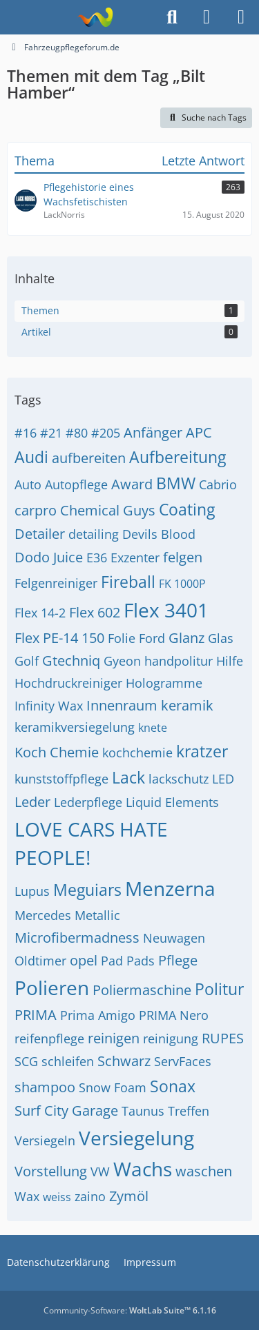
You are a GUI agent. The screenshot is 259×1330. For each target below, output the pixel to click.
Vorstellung (51, 1171)
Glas (220, 638)
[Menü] (241, 17)
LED (223, 778)
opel (83, 960)
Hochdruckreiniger (68, 683)
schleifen (67, 1061)
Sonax (172, 1086)
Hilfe (229, 661)
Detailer (40, 533)
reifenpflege (49, 1038)
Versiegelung (136, 1138)
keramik (187, 705)
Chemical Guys (107, 510)
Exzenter (135, 557)
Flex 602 (94, 612)
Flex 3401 (166, 610)
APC (199, 432)
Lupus (32, 891)
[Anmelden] (206, 17)
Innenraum (121, 705)
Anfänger (153, 432)
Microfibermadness (77, 937)
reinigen (114, 1038)
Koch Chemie (57, 752)
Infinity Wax (49, 705)
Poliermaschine (142, 990)
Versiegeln (45, 1140)
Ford (152, 638)
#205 (105, 432)
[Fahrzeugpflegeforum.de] (95, 17)
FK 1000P (182, 583)
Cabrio (218, 484)
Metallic (97, 915)
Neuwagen (174, 938)
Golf (27, 661)
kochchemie (137, 752)
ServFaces (182, 1061)
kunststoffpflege (61, 778)
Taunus (143, 1111)
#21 (51, 432)
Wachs (142, 1169)
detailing (93, 534)
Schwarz (124, 1061)
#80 (77, 432)
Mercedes (43, 915)
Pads (140, 960)
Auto (28, 484)
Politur (219, 989)
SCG (26, 1061)
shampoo (45, 1087)
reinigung (170, 1038)
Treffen (188, 1111)
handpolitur (178, 661)
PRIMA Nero (174, 1015)
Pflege (178, 960)
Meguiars (87, 890)
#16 (26, 432)
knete (152, 727)
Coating (187, 509)
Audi (31, 457)
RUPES (223, 1038)
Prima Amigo (97, 1015)
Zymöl (128, 1196)
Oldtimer (40, 960)
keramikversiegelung (75, 727)
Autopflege (76, 484)
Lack (128, 777)
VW (100, 1171)
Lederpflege (88, 802)
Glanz (186, 637)
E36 (96, 557)
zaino (90, 1196)
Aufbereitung (177, 457)
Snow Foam (112, 1087)
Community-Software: (130, 1310)
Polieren (52, 987)
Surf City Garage (66, 1110)
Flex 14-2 (40, 612)
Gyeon (122, 661)
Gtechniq (71, 660)
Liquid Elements (172, 802)
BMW (175, 483)
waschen (203, 1171)
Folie (121, 638)
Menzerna (170, 888)
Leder (32, 801)
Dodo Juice (49, 557)
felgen (182, 557)
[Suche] (172, 17)
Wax (27, 1196)
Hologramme (164, 683)
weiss (57, 1197)
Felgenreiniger (56, 583)
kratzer (202, 751)
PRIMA (36, 1014)
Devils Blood (158, 534)
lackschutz (178, 778)
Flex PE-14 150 (59, 637)
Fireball (128, 582)
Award (132, 484)
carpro (36, 510)
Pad (112, 960)
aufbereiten (89, 458)
